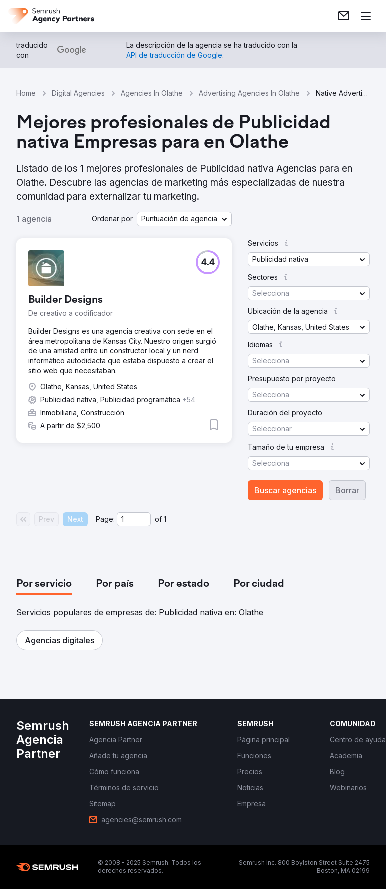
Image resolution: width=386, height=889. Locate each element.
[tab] (44, 584)
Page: (105, 519)
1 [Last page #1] (165, 519)
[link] (344, 16)
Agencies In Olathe (152, 93)
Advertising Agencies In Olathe (249, 93)
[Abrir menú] (366, 16)
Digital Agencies (78, 93)
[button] (184, 219)
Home (26, 93)
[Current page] (133, 519)
